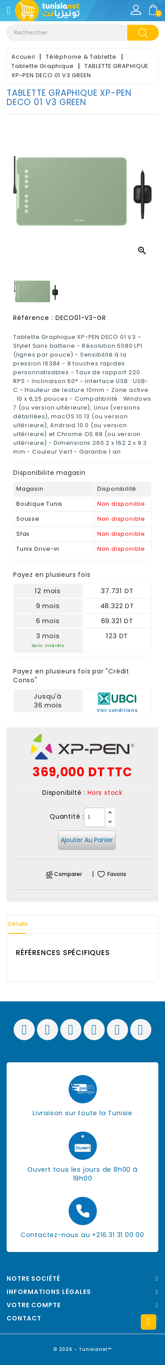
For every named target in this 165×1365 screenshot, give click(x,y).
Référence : (33, 317)
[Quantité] (94, 817)
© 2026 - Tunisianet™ (82, 1349)
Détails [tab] (18, 924)
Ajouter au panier (87, 839)
